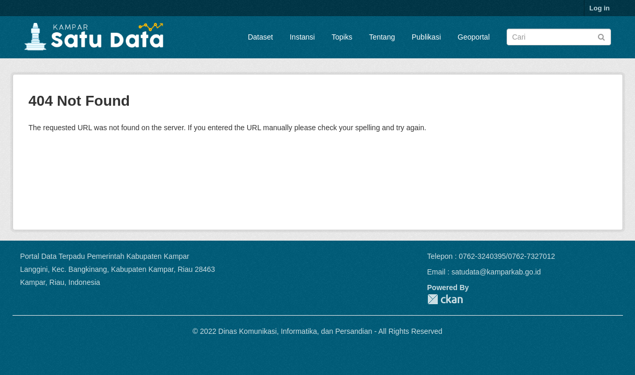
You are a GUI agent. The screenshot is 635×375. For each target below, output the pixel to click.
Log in (600, 8)
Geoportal (473, 37)
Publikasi (426, 37)
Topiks (341, 37)
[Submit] (601, 36)
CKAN (445, 299)
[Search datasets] (559, 37)
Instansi (302, 37)
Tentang (382, 37)
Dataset (260, 37)
